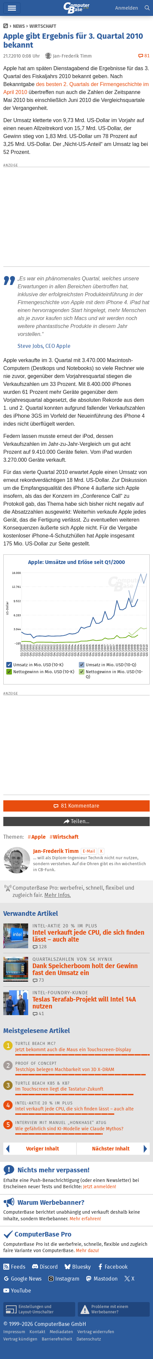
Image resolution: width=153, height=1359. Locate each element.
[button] (147, 8)
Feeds (18, 1267)
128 (40, 946)
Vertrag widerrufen (95, 1332)
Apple (38, 837)
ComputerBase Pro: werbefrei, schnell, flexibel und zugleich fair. (69, 891)
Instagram (67, 1279)
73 (38, 980)
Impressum (14, 1332)
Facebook (116, 1267)
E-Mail (89, 851)
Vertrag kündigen (20, 1339)
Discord (49, 1267)
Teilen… (79, 821)
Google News (26, 1279)
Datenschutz (88, 1339)
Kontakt (37, 1332)
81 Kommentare (76, 806)
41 (38, 1013)
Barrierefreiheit (57, 1339)
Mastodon (106, 1279)
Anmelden (126, 7)
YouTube (21, 1290)
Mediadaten (61, 1332)
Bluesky (81, 1267)
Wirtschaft (42, 26)
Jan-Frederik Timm (56, 851)
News (19, 26)
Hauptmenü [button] (12, 8)
